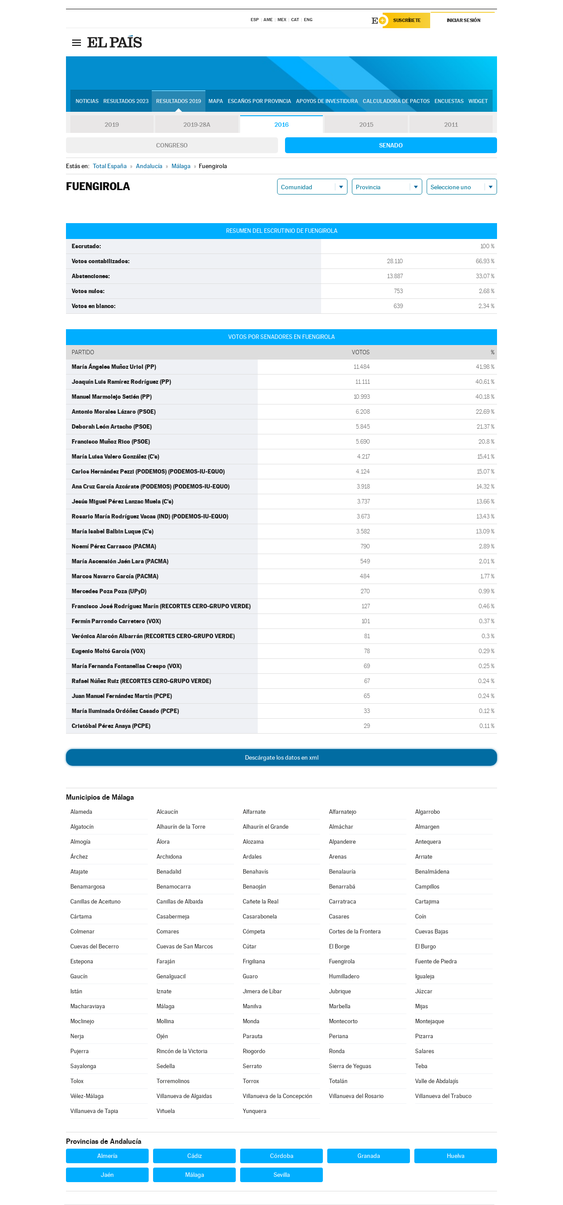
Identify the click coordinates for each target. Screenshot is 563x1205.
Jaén (107, 1175)
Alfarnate (254, 812)
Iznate (164, 991)
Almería (107, 1156)
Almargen (427, 827)
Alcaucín (167, 812)
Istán (76, 991)
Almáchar (341, 827)
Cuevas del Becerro (94, 947)
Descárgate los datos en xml (281, 757)
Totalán (338, 1081)
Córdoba (281, 1156)
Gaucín (79, 977)
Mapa (215, 102)
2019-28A (196, 125)
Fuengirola (342, 962)
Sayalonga (83, 1066)
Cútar (249, 947)
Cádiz (194, 1156)
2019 (112, 125)
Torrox (251, 1081)
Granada (369, 1156)
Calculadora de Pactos (396, 102)
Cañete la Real (260, 902)
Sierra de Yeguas (350, 1066)
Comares (168, 932)
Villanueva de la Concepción (277, 1096)
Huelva (455, 1156)
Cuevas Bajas (431, 932)
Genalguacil (171, 977)
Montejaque (429, 1021)
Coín (420, 917)
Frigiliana (254, 962)
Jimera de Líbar (262, 991)
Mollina (165, 1021)
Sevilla (282, 1175)
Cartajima (427, 902)
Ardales (252, 857)
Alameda (81, 812)
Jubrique (340, 991)
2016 (281, 125)
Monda (251, 1021)
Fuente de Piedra (436, 962)
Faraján (166, 962)
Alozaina (253, 842)
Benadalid (169, 872)
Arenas (338, 857)
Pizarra (424, 1036)
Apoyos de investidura (327, 102)
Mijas (421, 1006)
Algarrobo (427, 812)
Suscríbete (407, 21)
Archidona (169, 857)
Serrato (252, 1066)
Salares (424, 1051)
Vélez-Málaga (87, 1096)
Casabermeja (173, 917)
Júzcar (423, 991)
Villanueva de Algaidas (184, 1096)
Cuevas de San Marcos (185, 947)
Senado (391, 145)
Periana (338, 1036)
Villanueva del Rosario (356, 1096)
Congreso (172, 145)
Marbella (340, 1006)
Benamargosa (87, 887)
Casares (339, 917)
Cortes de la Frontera (355, 932)
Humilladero (344, 977)
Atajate (79, 872)
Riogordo (254, 1051)
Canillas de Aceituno (95, 902)
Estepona (81, 962)
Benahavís (255, 872)
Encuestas (449, 102)
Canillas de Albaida (180, 902)
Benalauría (342, 872)
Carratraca (342, 902)
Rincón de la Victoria (182, 1051)
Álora (163, 842)
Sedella (166, 1066)
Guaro (250, 977)
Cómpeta (254, 932)
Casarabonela (260, 917)
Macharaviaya (87, 1006)
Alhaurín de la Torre (181, 827)
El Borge (339, 947)
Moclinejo (82, 1021)
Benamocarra (174, 887)
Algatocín (82, 827)
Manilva (252, 1006)
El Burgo (425, 947)
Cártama (81, 917)
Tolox (77, 1081)
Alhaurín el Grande (266, 827)
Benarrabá (342, 887)
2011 (451, 125)
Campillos (427, 887)
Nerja (77, 1036)
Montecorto (343, 1021)
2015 (366, 125)
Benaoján (254, 887)
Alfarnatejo (342, 812)
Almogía (80, 842)
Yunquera (255, 1111)
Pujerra (79, 1051)
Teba (421, 1066)
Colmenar (82, 932)
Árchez (79, 857)
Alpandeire (342, 842)
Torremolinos (173, 1081)
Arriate (423, 857)
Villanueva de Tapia (94, 1111)
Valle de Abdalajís (436, 1081)
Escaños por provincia (259, 102)
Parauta (253, 1036)
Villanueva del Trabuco (443, 1096)
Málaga (166, 1006)
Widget (478, 102)
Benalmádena (432, 872)
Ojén (162, 1036)
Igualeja (425, 977)
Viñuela (166, 1111)
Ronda (337, 1051)
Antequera (428, 842)
